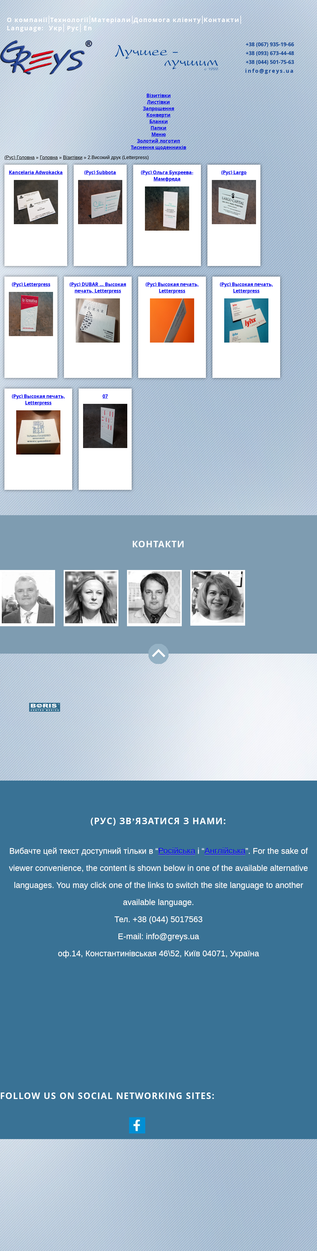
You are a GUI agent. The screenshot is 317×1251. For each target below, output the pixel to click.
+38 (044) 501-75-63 (270, 61)
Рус (72, 28)
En (87, 28)
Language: (26, 28)
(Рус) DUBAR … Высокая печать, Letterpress (98, 287)
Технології (69, 20)
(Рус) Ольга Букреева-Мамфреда (167, 175)
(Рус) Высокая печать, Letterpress (172, 287)
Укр (54, 28)
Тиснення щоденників (158, 147)
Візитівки (158, 95)
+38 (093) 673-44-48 (270, 53)
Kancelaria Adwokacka (36, 172)
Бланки (158, 121)
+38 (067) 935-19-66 (270, 44)
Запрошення (158, 108)
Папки (158, 128)
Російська (176, 850)
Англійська (224, 850)
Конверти (158, 115)
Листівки (158, 102)
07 (105, 396)
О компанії (27, 20)
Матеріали (111, 20)
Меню (158, 134)
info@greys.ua (269, 70)
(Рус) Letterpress (31, 284)
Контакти (222, 20)
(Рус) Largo (234, 172)
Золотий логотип (158, 141)
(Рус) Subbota (100, 172)
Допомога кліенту (167, 20)
